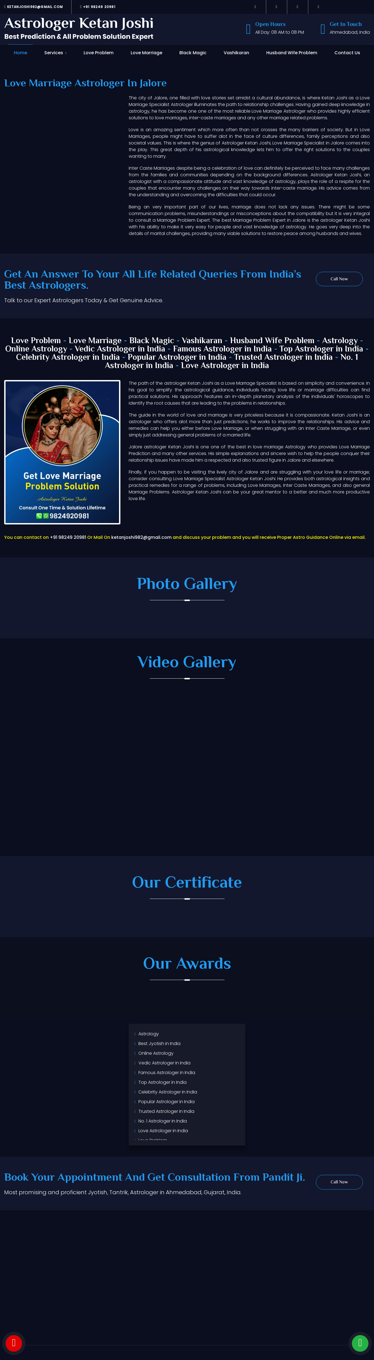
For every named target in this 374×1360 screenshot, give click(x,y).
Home (20, 53)
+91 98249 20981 (97, 6)
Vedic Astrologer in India (120, 349)
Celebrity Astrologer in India (68, 357)
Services (53, 53)
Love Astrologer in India (225, 366)
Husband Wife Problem (291, 53)
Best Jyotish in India (159, 1043)
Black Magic (193, 53)
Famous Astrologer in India (222, 349)
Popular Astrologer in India (177, 357)
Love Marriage (146, 53)
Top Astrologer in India (321, 349)
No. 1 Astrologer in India (162, 1121)
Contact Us (347, 53)
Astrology (340, 341)
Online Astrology (36, 349)
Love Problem (99, 53)
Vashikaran (236, 53)
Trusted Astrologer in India (283, 357)
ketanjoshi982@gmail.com (33, 6)
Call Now (339, 279)
